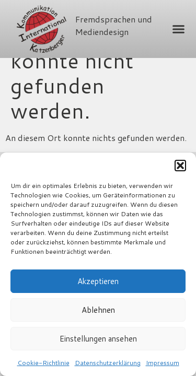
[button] (180, 165)
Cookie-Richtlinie (43, 362)
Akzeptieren (98, 281)
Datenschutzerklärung (108, 362)
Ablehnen (98, 309)
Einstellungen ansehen (98, 338)
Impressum (162, 362)
